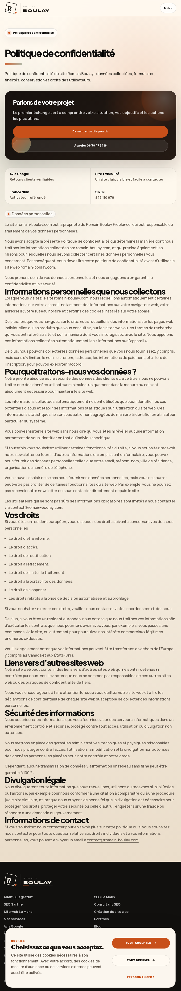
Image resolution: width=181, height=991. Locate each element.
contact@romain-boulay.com (36, 507)
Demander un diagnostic (90, 131)
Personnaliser (141, 977)
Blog (97, 926)
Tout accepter (140, 943)
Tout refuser (141, 960)
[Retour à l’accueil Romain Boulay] (28, 8)
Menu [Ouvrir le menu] (168, 8)
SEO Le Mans (104, 897)
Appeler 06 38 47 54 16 (90, 145)
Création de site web (111, 911)
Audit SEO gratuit (18, 897)
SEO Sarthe (13, 904)
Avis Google (13, 926)
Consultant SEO (107, 904)
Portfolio (101, 919)
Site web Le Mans (18, 911)
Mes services (14, 919)
